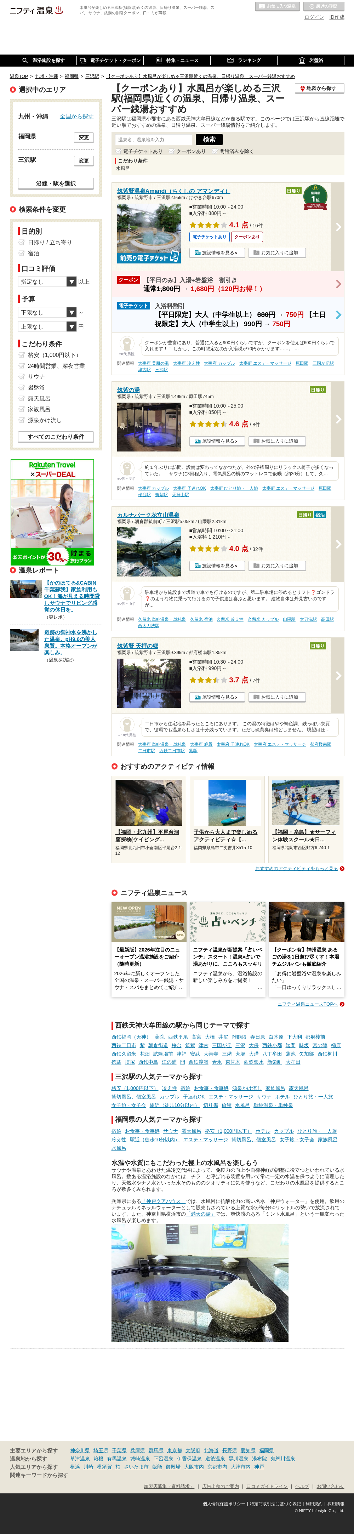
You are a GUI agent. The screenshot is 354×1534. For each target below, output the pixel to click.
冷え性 (169, 1088)
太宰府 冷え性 (186, 363)
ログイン (314, 17)
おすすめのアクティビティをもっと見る (296, 868)
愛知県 (248, 1450)
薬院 (160, 1037)
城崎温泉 (140, 1458)
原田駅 (302, 363)
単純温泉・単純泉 (273, 1105)
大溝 (254, 1054)
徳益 (116, 1062)
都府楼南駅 (320, 744)
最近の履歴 (323, 7)
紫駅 (193, 750)
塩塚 (130, 1062)
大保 (254, 1045)
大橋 (210, 1037)
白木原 (276, 1037)
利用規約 (314, 1503)
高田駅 (327, 619)
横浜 (75, 1467)
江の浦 (169, 1062)
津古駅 (144, 369)
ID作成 (337, 17)
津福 (182, 1054)
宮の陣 (320, 1045)
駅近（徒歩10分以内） (175, 1105)
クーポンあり (191, 151)
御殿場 (173, 1467)
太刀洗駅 (308, 619)
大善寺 (211, 1054)
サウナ (264, 1097)
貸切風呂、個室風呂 (134, 1097)
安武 (195, 1054)
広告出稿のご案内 (220, 1486)
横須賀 (104, 1467)
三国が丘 (222, 1045)
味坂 (304, 1045)
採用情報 (335, 1503)
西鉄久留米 (124, 1054)
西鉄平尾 (178, 1037)
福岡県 (266, 1450)
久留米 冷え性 (230, 619)
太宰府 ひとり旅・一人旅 (234, 488)
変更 (84, 137)
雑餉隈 (239, 1037)
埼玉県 (100, 1450)
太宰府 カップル (219, 363)
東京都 (174, 1450)
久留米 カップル (263, 619)
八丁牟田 (272, 1054)
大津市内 (241, 1467)
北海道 (211, 1450)
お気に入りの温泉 (277, 7)
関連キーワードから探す (39, 1475)
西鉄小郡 (272, 1045)
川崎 (88, 1467)
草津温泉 (80, 1458)
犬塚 (240, 1054)
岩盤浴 (36, 388)
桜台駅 (144, 494)
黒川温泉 (239, 1458)
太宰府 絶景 (201, 744)
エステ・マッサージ (231, 1097)
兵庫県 (137, 1450)
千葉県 (119, 1450)
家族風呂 (275, 1088)
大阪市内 (194, 1467)
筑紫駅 (161, 494)
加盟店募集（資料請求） (169, 1486)
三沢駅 (161, 369)
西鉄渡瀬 (199, 1062)
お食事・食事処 (211, 1088)
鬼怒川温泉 (282, 1458)
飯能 (157, 1467)
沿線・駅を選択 (56, 183)
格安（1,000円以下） (135, 1088)
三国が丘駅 (323, 363)
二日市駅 (146, 750)
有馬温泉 (117, 1458)
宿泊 (185, 1088)
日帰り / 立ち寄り (50, 242)
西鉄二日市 (124, 1045)
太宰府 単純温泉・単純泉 (162, 744)
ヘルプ (302, 1486)
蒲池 (291, 1054)
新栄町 (274, 1062)
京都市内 (217, 1467)
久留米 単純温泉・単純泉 (162, 619)
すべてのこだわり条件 (56, 437)
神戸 (259, 1467)
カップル (169, 1097)
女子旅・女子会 (129, 1105)
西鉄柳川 (327, 1054)
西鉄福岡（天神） (131, 1037)
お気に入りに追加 (279, 252)
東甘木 (232, 1062)
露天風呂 (299, 1088)
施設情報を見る (218, 252)
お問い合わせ (330, 1486)
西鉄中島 (148, 1062)
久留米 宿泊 (201, 619)
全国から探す (77, 116)
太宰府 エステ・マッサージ (265, 363)
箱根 (98, 1458)
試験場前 (163, 1054)
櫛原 (336, 1045)
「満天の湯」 (201, 1214)
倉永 (217, 1062)
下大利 (294, 1037)
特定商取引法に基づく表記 (275, 1503)
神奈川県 (80, 1450)
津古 (204, 1045)
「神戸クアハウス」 (163, 1201)
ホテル (282, 1097)
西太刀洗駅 (148, 625)
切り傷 (210, 1105)
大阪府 (192, 1450)
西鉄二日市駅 (172, 750)
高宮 (196, 1037)
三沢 (240, 1045)
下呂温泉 (163, 1458)
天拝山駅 (180, 494)
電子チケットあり (143, 151)
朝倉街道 (158, 1045)
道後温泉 (215, 1458)
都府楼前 (315, 1037)
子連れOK (194, 1097)
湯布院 (259, 1458)
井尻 (223, 1037)
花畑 (145, 1054)
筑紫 (190, 1045)
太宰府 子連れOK (189, 488)
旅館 (227, 1105)
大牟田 (293, 1062)
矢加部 (306, 1054)
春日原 (257, 1037)
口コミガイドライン (267, 1486)
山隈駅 (289, 619)
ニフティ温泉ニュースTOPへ (308, 1004)
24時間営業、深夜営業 (56, 366)
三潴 (227, 1054)
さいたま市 (136, 1467)
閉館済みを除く (236, 151)
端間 (291, 1045)
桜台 (177, 1045)
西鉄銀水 (254, 1062)
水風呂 (242, 1105)
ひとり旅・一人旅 (313, 1097)
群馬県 (156, 1450)
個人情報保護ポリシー (224, 1503)
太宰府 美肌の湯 (153, 363)
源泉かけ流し (247, 1088)
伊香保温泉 (189, 1458)
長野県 (229, 1450)
